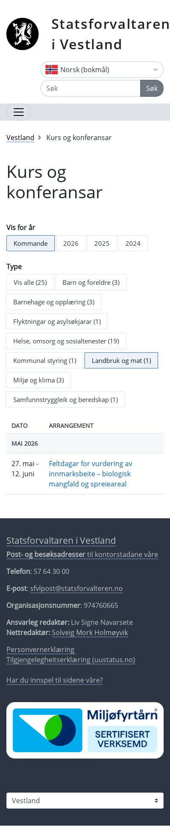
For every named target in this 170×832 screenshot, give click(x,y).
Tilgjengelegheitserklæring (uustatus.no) (70, 659)
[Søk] (90, 88)
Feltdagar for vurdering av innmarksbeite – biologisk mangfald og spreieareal (90, 474)
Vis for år (20, 227)
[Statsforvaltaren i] (85, 801)
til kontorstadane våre (82, 554)
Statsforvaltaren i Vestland (61, 540)
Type (14, 266)
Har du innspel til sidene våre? (54, 680)
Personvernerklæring (41, 649)
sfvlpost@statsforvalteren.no (76, 588)
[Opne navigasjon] (19, 112)
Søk (152, 88)
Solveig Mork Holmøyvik (90, 632)
